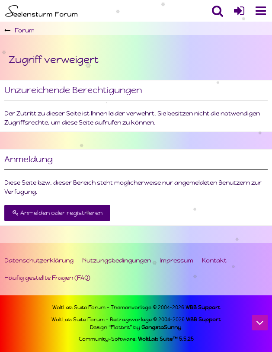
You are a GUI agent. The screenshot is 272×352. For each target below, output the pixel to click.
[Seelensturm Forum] (42, 10)
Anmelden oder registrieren (57, 213)
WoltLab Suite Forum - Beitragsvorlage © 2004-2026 (136, 319)
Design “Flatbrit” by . (136, 327)
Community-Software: (136, 339)
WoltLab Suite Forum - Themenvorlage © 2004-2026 (136, 307)
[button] (260, 10)
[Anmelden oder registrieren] (239, 10)
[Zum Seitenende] (260, 322)
